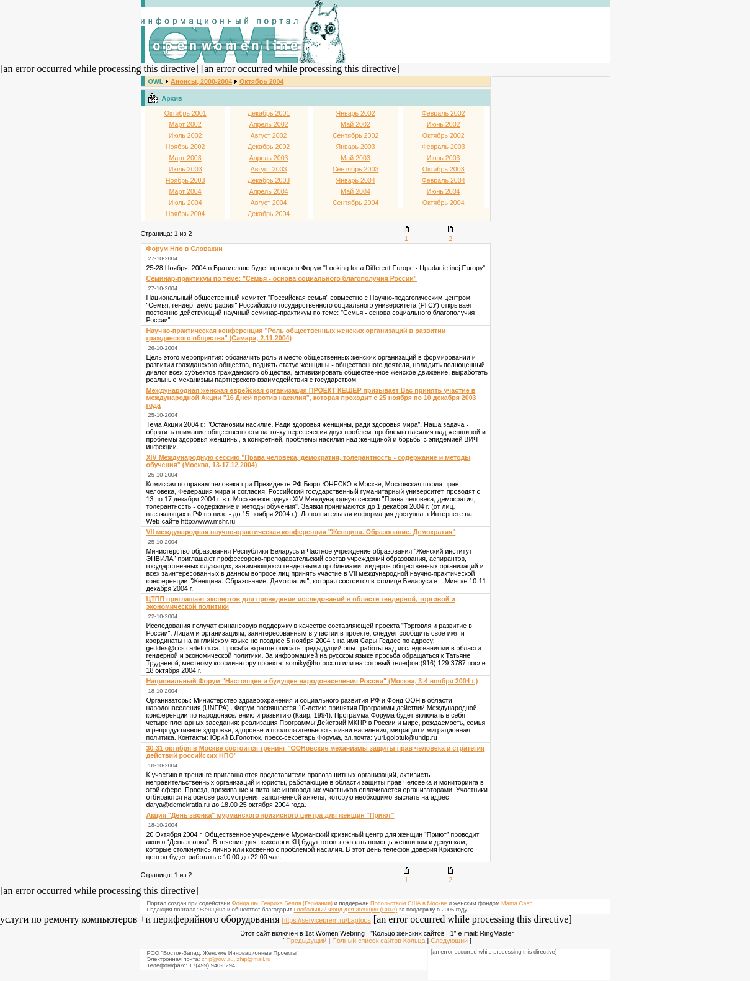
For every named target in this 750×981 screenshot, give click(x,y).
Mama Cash (516, 903)
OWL (155, 81)
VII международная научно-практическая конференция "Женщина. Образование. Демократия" (301, 532)
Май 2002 (355, 124)
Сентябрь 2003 (355, 169)
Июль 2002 (185, 135)
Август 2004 (269, 202)
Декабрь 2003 (269, 180)
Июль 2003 (185, 169)
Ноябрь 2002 (185, 146)
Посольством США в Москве (408, 903)
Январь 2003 (355, 146)
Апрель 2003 (268, 158)
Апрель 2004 (268, 191)
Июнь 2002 (443, 124)
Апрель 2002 (268, 124)
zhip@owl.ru (217, 959)
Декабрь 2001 (269, 113)
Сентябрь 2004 (355, 202)
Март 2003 (185, 158)
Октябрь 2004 (261, 81)
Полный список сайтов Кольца (378, 940)
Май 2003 (355, 158)
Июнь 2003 (443, 158)
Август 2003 (269, 169)
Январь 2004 (355, 180)
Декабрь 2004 (269, 213)
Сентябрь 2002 (355, 135)
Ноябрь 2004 (185, 213)
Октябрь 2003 (443, 169)
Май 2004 (355, 191)
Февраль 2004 (443, 180)
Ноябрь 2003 (185, 180)
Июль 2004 (185, 202)
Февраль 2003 (443, 146)
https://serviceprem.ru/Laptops (326, 920)
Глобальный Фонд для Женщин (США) (346, 909)
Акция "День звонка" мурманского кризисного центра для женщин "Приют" (270, 815)
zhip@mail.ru (254, 959)
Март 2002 (185, 124)
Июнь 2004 (443, 191)
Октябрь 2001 (185, 113)
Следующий (449, 940)
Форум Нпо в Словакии (184, 248)
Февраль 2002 (443, 113)
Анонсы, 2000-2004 (201, 81)
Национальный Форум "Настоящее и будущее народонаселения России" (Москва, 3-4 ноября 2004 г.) (312, 681)
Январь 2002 (355, 113)
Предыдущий (306, 940)
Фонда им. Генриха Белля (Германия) (282, 903)
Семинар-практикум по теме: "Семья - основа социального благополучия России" (281, 278)
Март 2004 (185, 191)
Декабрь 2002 (269, 146)
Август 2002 (269, 135)
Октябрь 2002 (443, 135)
